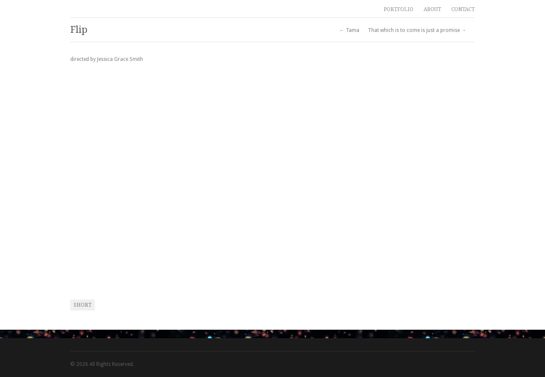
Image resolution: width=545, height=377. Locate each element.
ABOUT (432, 9)
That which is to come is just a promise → (417, 30)
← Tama (349, 30)
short (83, 305)
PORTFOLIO (398, 9)
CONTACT (463, 9)
